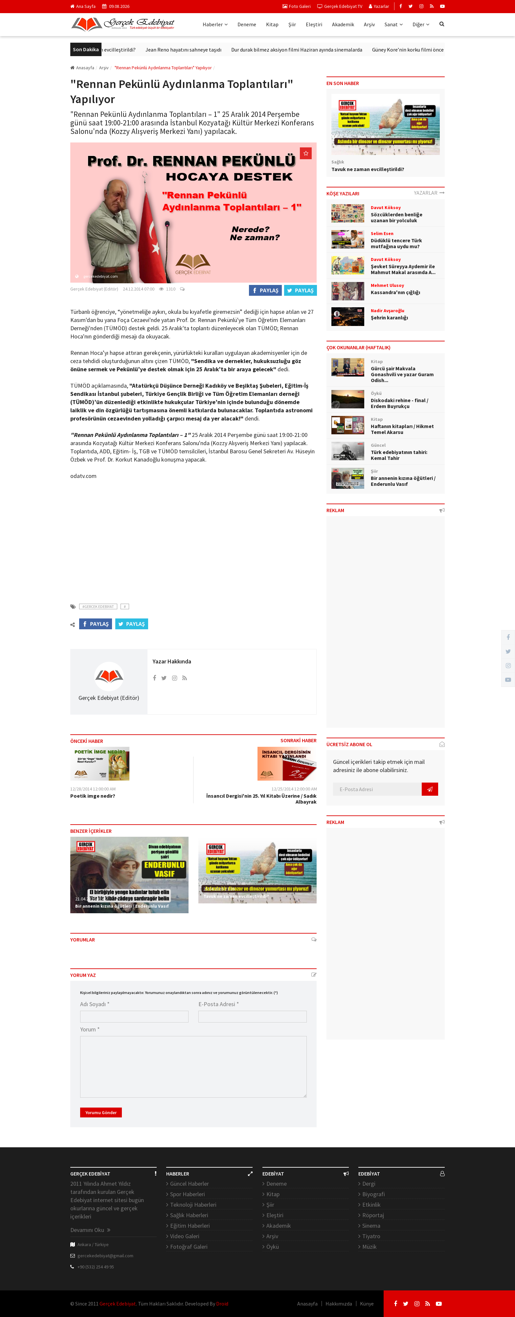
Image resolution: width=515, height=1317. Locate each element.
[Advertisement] (193, 537)
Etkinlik (371, 1204)
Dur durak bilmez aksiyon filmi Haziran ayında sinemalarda (313, 49)
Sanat (394, 24)
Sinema (371, 1225)
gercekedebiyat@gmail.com (105, 1256)
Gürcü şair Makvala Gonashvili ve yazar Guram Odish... (402, 374)
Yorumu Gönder (101, 1112)
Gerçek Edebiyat (118, 1303)
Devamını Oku (90, 1230)
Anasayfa (82, 68)
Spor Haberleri (187, 1194)
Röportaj (373, 1215)
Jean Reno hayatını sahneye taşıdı (200, 49)
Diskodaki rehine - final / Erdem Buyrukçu (399, 403)
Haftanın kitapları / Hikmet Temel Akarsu (402, 429)
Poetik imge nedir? (92, 795)
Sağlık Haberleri (189, 1215)
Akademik (343, 24)
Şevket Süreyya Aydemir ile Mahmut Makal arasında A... (403, 269)
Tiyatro (371, 1236)
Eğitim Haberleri (190, 1225)
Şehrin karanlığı (389, 317)
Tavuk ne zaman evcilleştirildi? (118, 49)
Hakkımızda (338, 1303)
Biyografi (373, 1194)
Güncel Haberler (189, 1183)
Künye (367, 1303)
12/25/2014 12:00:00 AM (294, 789)
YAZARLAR (429, 192)
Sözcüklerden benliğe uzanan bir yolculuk (396, 217)
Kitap (272, 24)
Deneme (246, 24)
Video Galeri (184, 1236)
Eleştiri (314, 24)
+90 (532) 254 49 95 (96, 1267)
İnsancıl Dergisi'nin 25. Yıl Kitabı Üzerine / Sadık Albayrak (261, 798)
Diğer (421, 24)
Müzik (369, 1246)
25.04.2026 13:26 (219, 889)
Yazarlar (379, 6)
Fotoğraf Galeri (189, 1246)
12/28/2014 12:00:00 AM (93, 789)
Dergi (368, 1183)
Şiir (292, 24)
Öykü (272, 1246)
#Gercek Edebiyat (98, 606)
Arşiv (369, 24)
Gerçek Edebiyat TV (339, 6)
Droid (222, 1303)
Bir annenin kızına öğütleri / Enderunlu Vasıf (122, 906)
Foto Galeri (296, 6)
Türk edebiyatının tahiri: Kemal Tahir (399, 455)
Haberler (215, 24)
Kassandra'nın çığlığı (395, 292)
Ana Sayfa (83, 6)
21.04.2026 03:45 (91, 899)
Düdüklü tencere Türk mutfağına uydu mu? (396, 243)
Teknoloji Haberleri (193, 1204)
